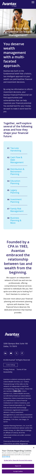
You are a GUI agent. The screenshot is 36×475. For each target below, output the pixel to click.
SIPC (19, 391)
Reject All (18, 466)
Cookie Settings (10, 365)
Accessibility (7, 372)
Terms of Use (21, 369)
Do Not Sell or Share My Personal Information (18, 460)
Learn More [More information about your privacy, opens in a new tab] (6, 456)
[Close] (34, 447)
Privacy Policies (9, 369)
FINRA (15, 391)
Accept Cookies (18, 471)
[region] (18, 460)
